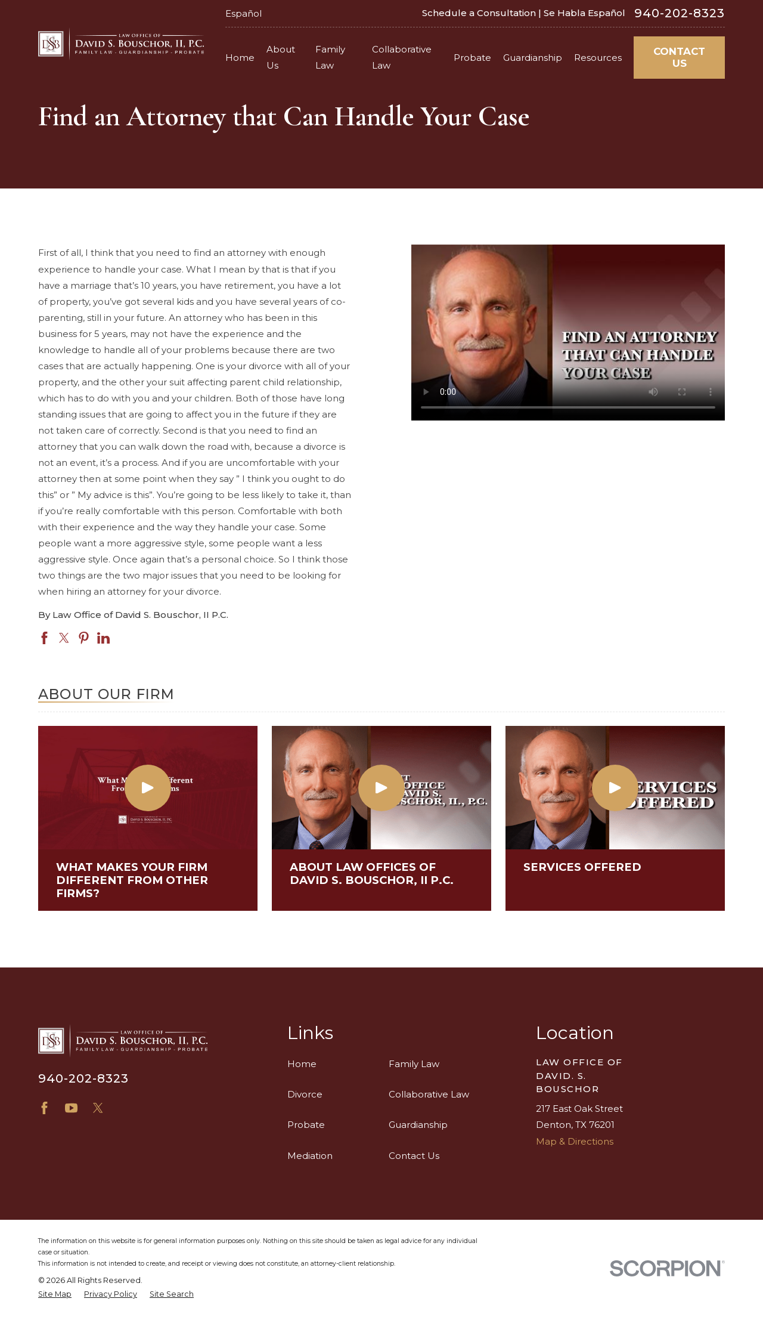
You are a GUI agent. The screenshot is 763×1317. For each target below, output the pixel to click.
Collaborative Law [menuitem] (402, 57)
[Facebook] (44, 1108)
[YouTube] (71, 1108)
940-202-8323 (679, 13)
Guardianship (418, 1124)
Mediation (310, 1155)
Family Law (414, 1063)
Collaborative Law (429, 1094)
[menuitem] (55, 1294)
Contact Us (679, 57)
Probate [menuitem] (472, 57)
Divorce (304, 1094)
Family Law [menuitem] (330, 57)
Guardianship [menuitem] (532, 57)
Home (302, 1063)
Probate (306, 1124)
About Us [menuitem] (280, 57)
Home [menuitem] (240, 57)
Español (243, 13)
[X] (98, 1108)
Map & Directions (574, 1141)
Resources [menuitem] (598, 57)
